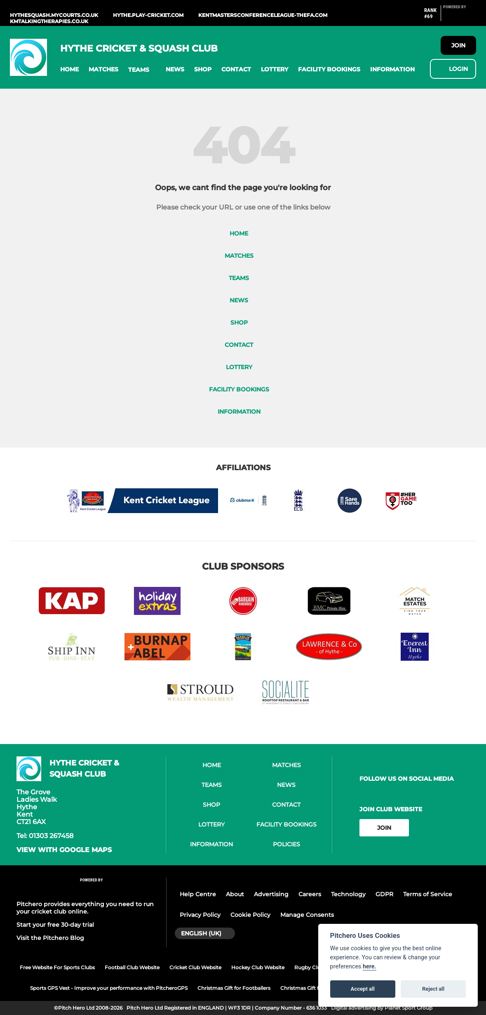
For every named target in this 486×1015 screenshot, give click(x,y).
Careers (309, 894)
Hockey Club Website (257, 967)
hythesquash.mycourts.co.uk (54, 15)
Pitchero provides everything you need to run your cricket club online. (85, 907)
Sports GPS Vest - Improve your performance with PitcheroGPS (109, 988)
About (235, 894)
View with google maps (64, 850)
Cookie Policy (250, 914)
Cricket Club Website (195, 967)
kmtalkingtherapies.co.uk (49, 21)
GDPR (384, 894)
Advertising (271, 894)
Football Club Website (132, 967)
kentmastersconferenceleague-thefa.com (262, 15)
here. (369, 966)
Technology (348, 894)
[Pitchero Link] (459, 16)
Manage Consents (307, 914)
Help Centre (198, 894)
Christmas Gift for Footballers (233, 988)
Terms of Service (427, 894)
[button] (69, 69)
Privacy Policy (200, 914)
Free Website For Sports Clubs (57, 967)
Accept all (363, 989)
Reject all (433, 989)
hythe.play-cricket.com (148, 15)
